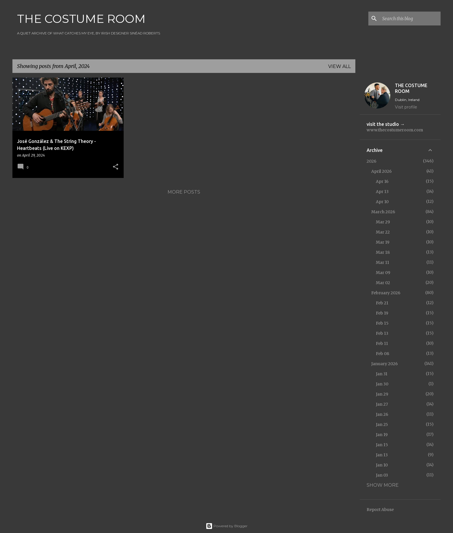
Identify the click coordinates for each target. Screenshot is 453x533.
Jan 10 (382, 465)
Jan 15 (382, 444)
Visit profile (406, 107)
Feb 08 (382, 353)
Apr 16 (382, 181)
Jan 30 (382, 384)
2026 (371, 161)
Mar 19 (382, 242)
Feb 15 (382, 323)
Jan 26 (382, 414)
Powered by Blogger (227, 526)
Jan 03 (382, 475)
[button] (115, 167)
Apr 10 (382, 201)
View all (339, 66)
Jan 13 (382, 454)
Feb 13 (382, 333)
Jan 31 (381, 373)
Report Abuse (380, 509)
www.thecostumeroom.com (395, 130)
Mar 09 (383, 272)
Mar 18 (383, 252)
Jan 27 (382, 404)
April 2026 (381, 171)
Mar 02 (383, 282)
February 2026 (385, 292)
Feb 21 (382, 303)
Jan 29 (382, 394)
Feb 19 (382, 313)
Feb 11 (382, 343)
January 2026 (384, 363)
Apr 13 (382, 191)
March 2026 (383, 211)
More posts (184, 192)
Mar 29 (383, 222)
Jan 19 (382, 434)
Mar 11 (382, 262)
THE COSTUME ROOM (81, 19)
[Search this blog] (410, 18)
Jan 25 (382, 424)
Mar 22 (383, 232)
